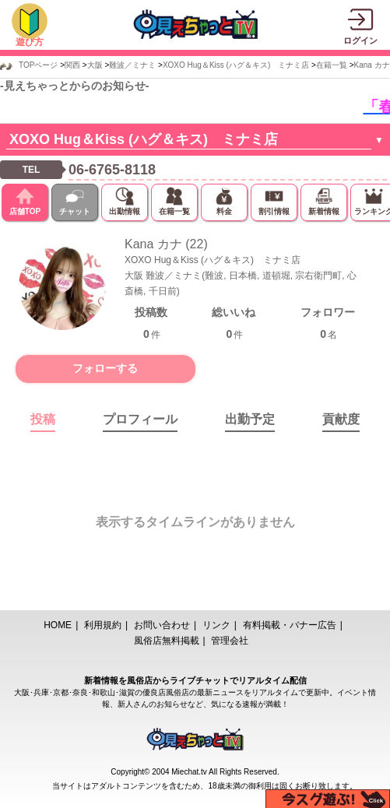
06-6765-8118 (112, 169)
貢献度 (341, 419)
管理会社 (229, 640)
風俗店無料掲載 (166, 640)
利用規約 (102, 625)
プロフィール (140, 419)
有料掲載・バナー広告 (289, 625)
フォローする (105, 368)
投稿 (42, 419)
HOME (58, 625)
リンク (216, 625)
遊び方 (30, 42)
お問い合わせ (162, 625)
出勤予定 (250, 419)
